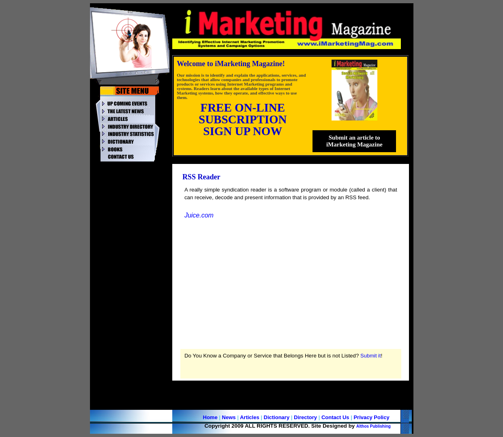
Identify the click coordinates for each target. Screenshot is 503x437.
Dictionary (277, 417)
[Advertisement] (130, 287)
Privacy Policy (371, 417)
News (229, 417)
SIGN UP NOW (242, 131)
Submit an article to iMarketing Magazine (354, 141)
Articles (249, 417)
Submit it (370, 356)
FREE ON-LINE (242, 107)
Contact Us (335, 417)
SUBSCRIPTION (243, 119)
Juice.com (199, 215)
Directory (305, 417)
